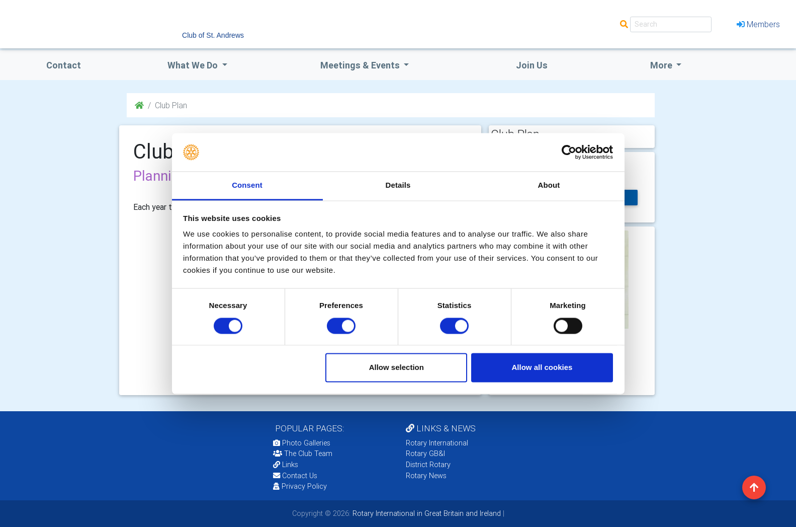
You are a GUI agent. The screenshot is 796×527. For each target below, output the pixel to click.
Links (285, 464)
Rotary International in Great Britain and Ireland (425, 513)
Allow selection (396, 367)
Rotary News (426, 475)
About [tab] (549, 185)
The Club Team (302, 453)
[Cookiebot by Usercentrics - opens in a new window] (569, 152)
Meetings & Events (361, 65)
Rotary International (437, 442)
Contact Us (295, 475)
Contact (63, 65)
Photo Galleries (301, 442)
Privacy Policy (300, 486)
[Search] (671, 24)
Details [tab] (398, 185)
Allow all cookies (541, 367)
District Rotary (428, 464)
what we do (193, 65)
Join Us (532, 65)
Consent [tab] (247, 185)
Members (758, 24)
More (662, 65)
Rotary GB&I (425, 453)
